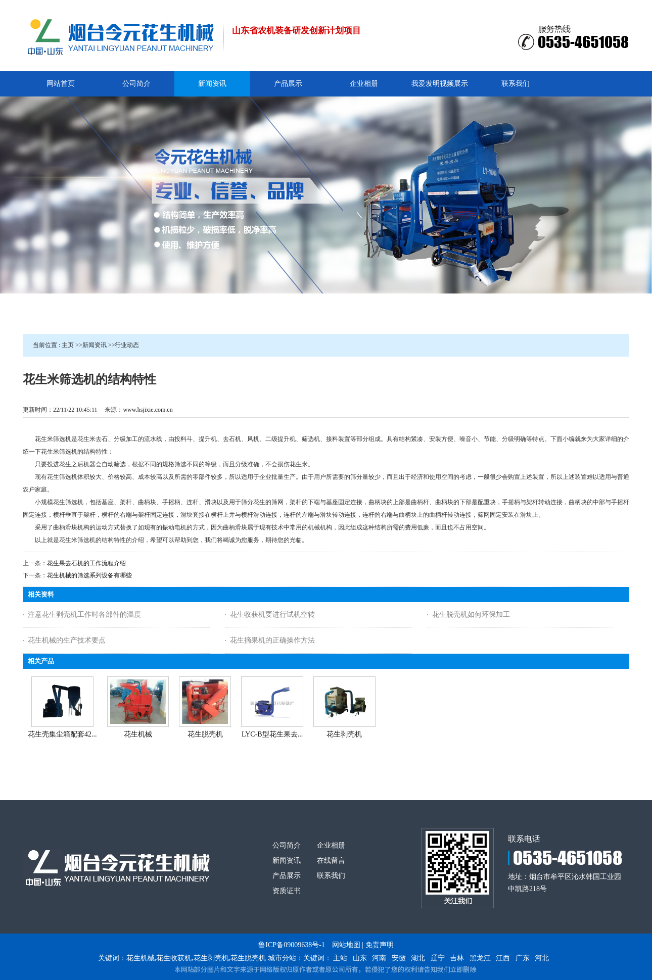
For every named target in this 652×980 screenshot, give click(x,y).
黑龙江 (480, 958)
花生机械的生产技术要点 (67, 640)
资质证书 (286, 891)
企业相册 (331, 845)
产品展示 (286, 875)
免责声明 (379, 945)
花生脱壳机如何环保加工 (471, 614)
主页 (68, 345)
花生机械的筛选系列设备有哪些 (89, 575)
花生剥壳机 (344, 734)
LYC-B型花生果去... (272, 734)
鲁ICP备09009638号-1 (291, 945)
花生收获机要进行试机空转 (272, 614)
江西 (503, 958)
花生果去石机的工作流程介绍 (86, 563)
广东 (523, 958)
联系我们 (331, 875)
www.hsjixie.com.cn (147, 409)
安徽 (399, 958)
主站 (340, 958)
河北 (542, 958)
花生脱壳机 (205, 734)
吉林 (457, 958)
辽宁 (438, 958)
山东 (360, 958)
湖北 (418, 958)
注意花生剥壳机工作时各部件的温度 (84, 614)
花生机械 (138, 734)
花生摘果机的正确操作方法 (272, 640)
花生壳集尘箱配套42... (62, 734)
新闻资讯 (94, 345)
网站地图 (346, 945)
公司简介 (286, 845)
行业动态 (127, 345)
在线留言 (331, 860)
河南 (379, 958)
